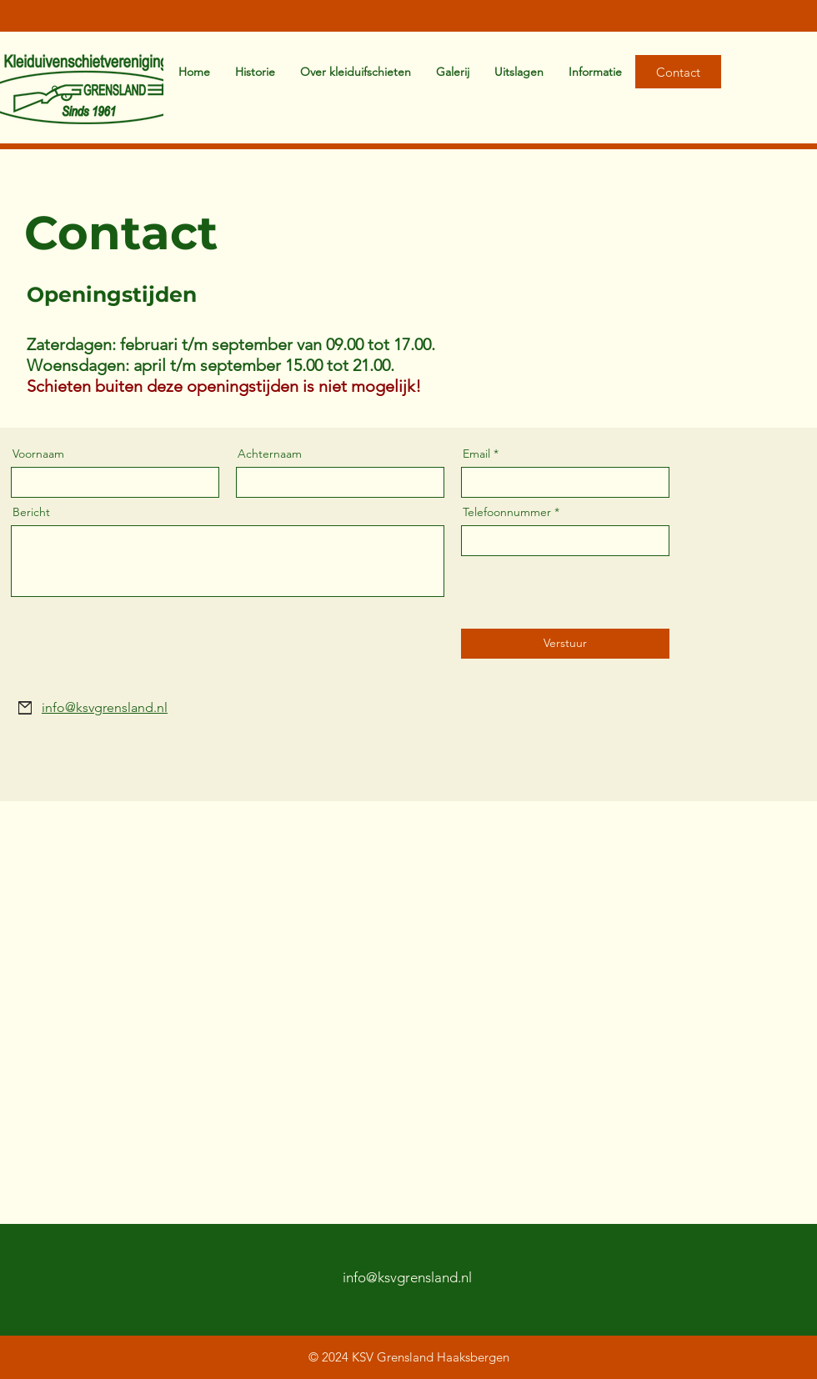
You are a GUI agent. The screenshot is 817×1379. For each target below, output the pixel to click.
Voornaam (38, 453)
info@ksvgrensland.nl (407, 1277)
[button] (595, 72)
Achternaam (270, 453)
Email (476, 453)
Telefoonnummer (507, 512)
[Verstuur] (565, 644)
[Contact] (678, 71)
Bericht (31, 512)
